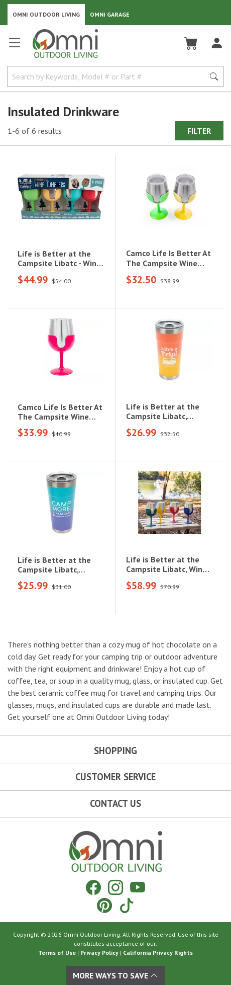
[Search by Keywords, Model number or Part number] (109, 76)
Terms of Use (57, 952)
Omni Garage (110, 14)
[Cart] (191, 43)
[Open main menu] (14, 47)
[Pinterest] (104, 905)
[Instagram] (115, 887)
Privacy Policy (99, 952)
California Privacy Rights (158, 952)
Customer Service (115, 777)
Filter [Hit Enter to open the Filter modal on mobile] (199, 131)
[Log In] (216, 43)
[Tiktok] (126, 905)
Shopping (115, 751)
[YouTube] (137, 887)
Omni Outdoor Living (46, 14)
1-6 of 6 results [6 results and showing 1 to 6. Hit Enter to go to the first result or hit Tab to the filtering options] (35, 131)
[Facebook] (93, 887)
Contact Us (115, 803)
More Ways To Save (115, 975)
